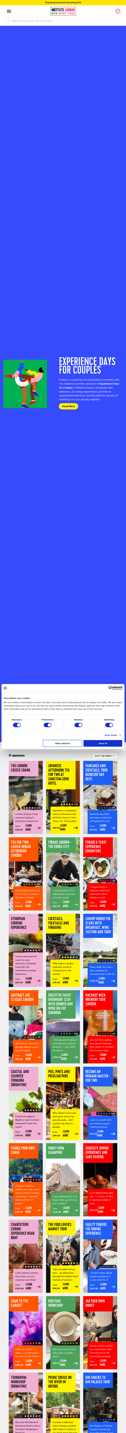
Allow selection (62, 743)
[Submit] (9, 20)
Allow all (103, 743)
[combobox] (63, 20)
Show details (111, 735)
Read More (68, 406)
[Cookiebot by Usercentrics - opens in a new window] (110, 688)
